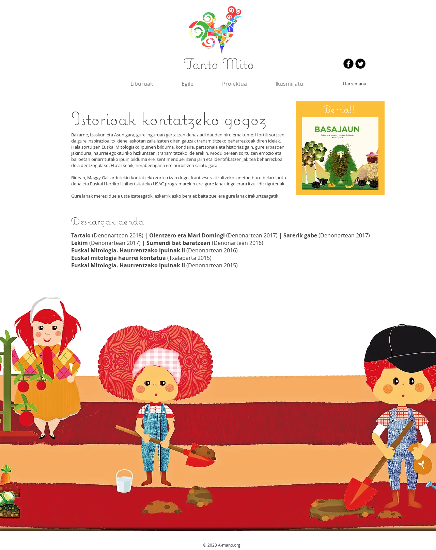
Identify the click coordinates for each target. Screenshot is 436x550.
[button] (289, 83)
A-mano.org (229, 545)
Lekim (79, 243)
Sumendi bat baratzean (178, 243)
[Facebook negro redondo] (348, 64)
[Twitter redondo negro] (360, 64)
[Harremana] (354, 83)
